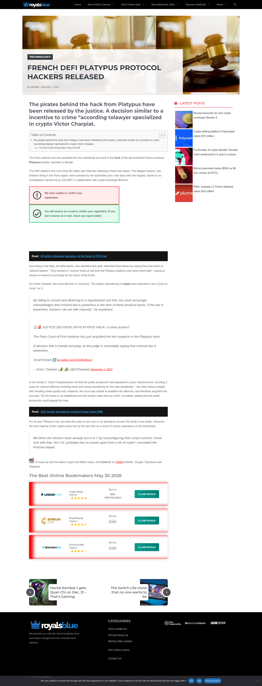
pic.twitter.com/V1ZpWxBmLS (74, 360)
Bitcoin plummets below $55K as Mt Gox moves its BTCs (205, 175)
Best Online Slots (134, 4)
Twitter (119, 462)
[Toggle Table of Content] (160, 135)
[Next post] (167, 592)
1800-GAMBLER (117, 628)
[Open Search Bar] (235, 4)
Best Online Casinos (103, 4)
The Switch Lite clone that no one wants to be (129, 592)
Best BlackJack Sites (166, 4)
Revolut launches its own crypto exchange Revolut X (203, 119)
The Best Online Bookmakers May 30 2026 (59, 147)
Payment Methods (199, 4)
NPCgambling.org (118, 635)
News (223, 4)
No (199, 680)
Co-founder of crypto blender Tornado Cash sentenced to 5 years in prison (206, 156)
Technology (40, 56)
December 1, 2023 (101, 369)
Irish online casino (118, 650)
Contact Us (114, 658)
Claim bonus (147, 494)
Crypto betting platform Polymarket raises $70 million (205, 138)
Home (77, 4)
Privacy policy (213, 680)
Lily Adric (35, 87)
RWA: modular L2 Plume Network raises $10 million (204, 193)
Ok (191, 680)
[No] (257, 680)
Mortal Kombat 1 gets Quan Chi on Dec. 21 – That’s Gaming (68, 592)
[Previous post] (30, 592)
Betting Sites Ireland (120, 641)
